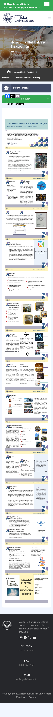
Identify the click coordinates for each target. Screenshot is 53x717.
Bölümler (5, 78)
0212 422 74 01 (26, 664)
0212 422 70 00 (26, 650)
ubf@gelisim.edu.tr (26, 679)
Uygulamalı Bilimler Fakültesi (20, 71)
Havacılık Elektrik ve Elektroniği (27, 78)
